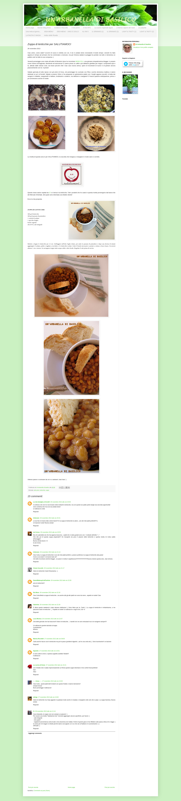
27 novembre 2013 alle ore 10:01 (49, 651)
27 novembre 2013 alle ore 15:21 (56, 665)
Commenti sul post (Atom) (42, 790)
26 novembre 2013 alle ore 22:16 (50, 592)
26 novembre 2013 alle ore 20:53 (50, 532)
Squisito (36, 651)
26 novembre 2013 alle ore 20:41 (50, 518)
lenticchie (42, 490)
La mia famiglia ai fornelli (41, 502)
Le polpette (142, 28)
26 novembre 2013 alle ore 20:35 (60, 502)
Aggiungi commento (35, 733)
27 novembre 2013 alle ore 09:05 (54, 639)
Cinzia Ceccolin (38, 568)
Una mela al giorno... (33, 31)
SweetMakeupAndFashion (41, 580)
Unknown (36, 518)
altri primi (36, 490)
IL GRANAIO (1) (98, 31)
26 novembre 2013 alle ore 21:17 (54, 568)
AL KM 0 (85, 31)
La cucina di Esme (39, 665)
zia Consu (36, 532)
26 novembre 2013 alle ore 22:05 (61, 580)
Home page (30, 28)
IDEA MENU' (48, 31)
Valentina (36, 604)
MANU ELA (79, 61)
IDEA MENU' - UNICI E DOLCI (68, 31)
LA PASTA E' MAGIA (33, 35)
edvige (35, 697)
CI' (50, 192)
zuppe (47, 490)
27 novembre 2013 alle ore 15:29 (52, 681)
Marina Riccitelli (38, 639)
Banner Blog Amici (44, 28)
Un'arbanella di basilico (143, 44)
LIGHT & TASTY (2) (147, 31)
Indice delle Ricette (51, 35)
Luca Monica (37, 619)
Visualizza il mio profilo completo (143, 47)
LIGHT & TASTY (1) (129, 31)
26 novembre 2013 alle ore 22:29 (50, 604)
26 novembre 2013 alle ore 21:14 (50, 552)
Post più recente (33, 787)
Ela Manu (36, 592)
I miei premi (75, 28)
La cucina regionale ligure (103, 28)
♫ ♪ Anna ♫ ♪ (37, 681)
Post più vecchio (110, 787)
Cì (34, 711)
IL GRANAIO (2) (113, 31)
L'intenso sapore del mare (125, 28)
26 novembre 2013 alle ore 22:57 (52, 619)
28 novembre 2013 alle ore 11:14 (45, 711)
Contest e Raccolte (61, 28)
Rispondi (36, 511)
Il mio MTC (87, 28)
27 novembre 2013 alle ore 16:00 (48, 697)
